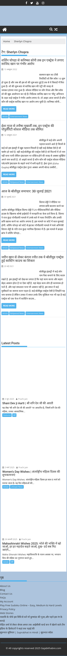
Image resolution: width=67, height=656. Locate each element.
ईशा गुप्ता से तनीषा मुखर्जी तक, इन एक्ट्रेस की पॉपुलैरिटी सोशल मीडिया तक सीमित (27, 127)
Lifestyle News (17, 487)
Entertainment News (18, 116)
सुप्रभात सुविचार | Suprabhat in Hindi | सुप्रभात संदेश (26, 632)
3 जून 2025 (8, 399)
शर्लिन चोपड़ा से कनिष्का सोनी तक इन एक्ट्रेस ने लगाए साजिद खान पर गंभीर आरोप (32, 62)
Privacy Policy (7, 609)
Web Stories (6, 613)
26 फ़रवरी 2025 (9, 539)
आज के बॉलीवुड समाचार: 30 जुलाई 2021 (26, 191)
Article (5, 116)
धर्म (14, 415)
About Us (5, 586)
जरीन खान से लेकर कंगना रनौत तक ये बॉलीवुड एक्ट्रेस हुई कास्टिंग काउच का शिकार (32, 259)
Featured (7, 415)
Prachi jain (22, 399)
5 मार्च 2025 (8, 467)
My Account (6, 601)
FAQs (3, 597)
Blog (2, 589)
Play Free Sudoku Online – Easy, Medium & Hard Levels (31, 605)
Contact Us (6, 593)
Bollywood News (17, 182)
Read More (9, 109)
